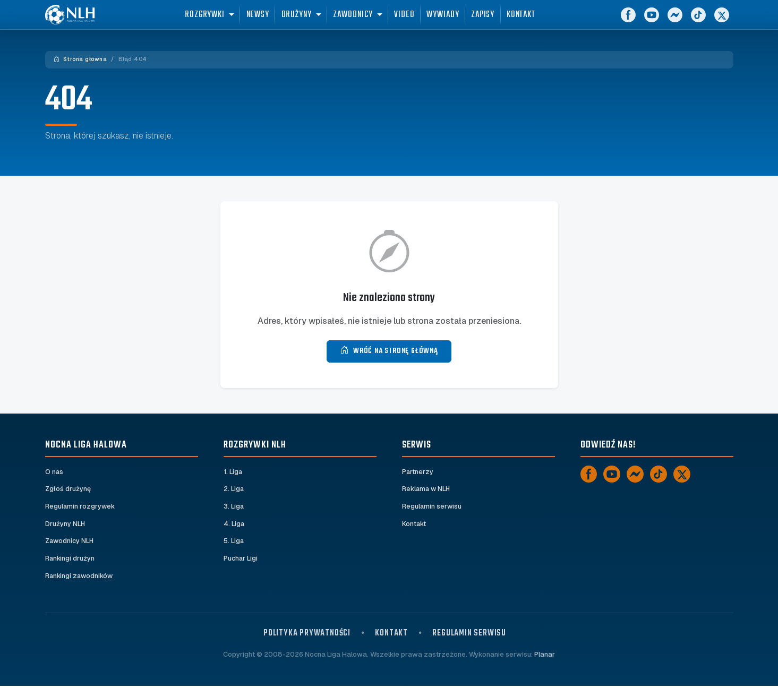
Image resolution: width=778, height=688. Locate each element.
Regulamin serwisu (432, 507)
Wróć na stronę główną (389, 351)
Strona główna (80, 59)
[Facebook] (628, 21)
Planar (544, 656)
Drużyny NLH (65, 525)
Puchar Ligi (241, 560)
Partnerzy (418, 472)
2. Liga (234, 489)
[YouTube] (651, 21)
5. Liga (234, 542)
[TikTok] (698, 21)
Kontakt (414, 525)
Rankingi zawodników (80, 577)
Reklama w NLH (427, 489)
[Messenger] (675, 21)
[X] (721, 21)
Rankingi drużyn (70, 560)
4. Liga (234, 525)
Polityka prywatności (306, 635)
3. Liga (234, 507)
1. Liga (233, 472)
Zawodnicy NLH (70, 542)
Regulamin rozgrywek (80, 507)
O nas (54, 472)
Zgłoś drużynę (68, 489)
